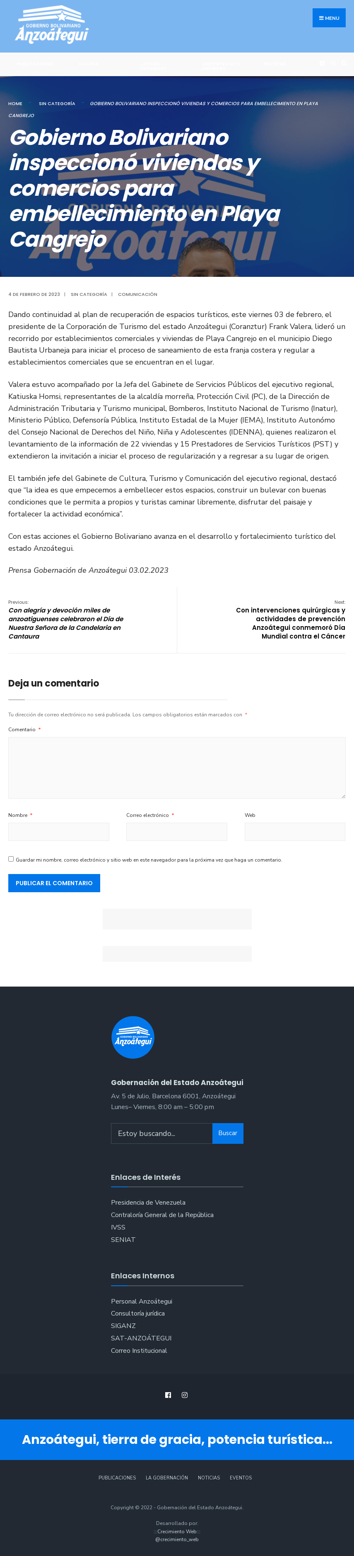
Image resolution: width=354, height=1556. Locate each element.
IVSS (118, 1227)
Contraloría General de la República (162, 1215)
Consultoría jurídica (138, 1313)
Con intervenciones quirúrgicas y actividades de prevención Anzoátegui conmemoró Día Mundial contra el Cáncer (290, 620)
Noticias (209, 1478)
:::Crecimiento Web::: (177, 1531)
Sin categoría (57, 103)
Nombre (20, 815)
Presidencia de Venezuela (148, 1202)
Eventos (241, 1478)
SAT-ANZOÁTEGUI (141, 1338)
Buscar (227, 1133)
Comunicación (137, 294)
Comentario (24, 729)
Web (250, 815)
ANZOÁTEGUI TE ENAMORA (221, 66)
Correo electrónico (150, 815)
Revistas (275, 63)
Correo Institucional (139, 1350)
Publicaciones (35, 63)
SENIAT (123, 1239)
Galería (89, 63)
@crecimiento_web (177, 1539)
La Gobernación (167, 1478)
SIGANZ (123, 1325)
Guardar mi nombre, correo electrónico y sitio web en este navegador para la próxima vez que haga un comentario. (149, 860)
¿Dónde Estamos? (153, 66)
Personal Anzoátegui (141, 1301)
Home (15, 103)
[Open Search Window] (343, 63)
